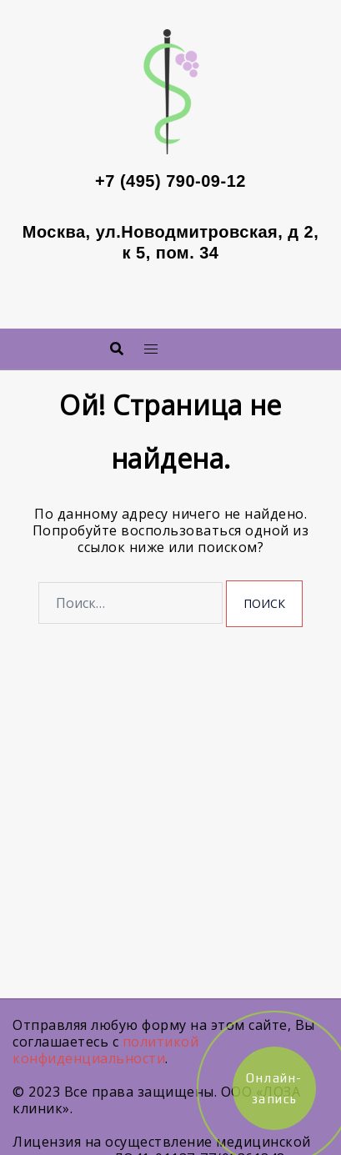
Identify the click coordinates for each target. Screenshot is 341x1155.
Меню (194, 344)
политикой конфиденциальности (105, 1049)
